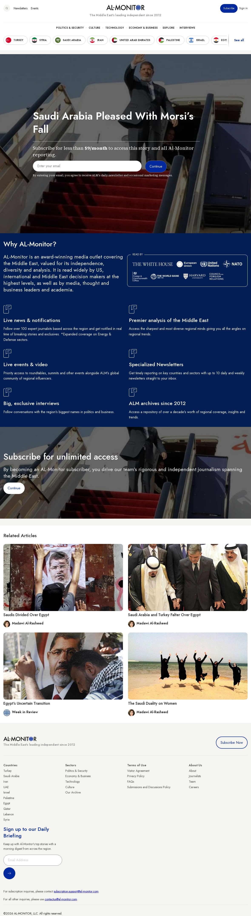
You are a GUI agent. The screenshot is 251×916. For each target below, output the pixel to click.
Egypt (6, 803)
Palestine (8, 798)
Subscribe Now (232, 742)
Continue (14, 488)
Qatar (7, 809)
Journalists (195, 776)
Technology (114, 28)
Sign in (243, 8)
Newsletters (20, 8)
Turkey (7, 771)
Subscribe (228, 8)
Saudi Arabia (11, 776)
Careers (194, 787)
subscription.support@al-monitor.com (76, 891)
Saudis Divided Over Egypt (26, 615)
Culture (94, 28)
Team (192, 781)
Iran (5, 781)
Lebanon (8, 814)
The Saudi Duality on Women (152, 703)
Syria (6, 819)
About (192, 771)
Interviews (187, 28)
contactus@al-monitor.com (61, 899)
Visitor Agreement (138, 771)
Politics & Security (70, 28)
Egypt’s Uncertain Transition (26, 703)
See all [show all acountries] (239, 40)
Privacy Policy (135, 776)
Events (34, 8)
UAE (6, 787)
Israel (6, 792)
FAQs (130, 781)
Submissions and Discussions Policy (148, 787)
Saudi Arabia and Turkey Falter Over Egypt (164, 615)
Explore (168, 28)
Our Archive (73, 792)
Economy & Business (143, 28)
